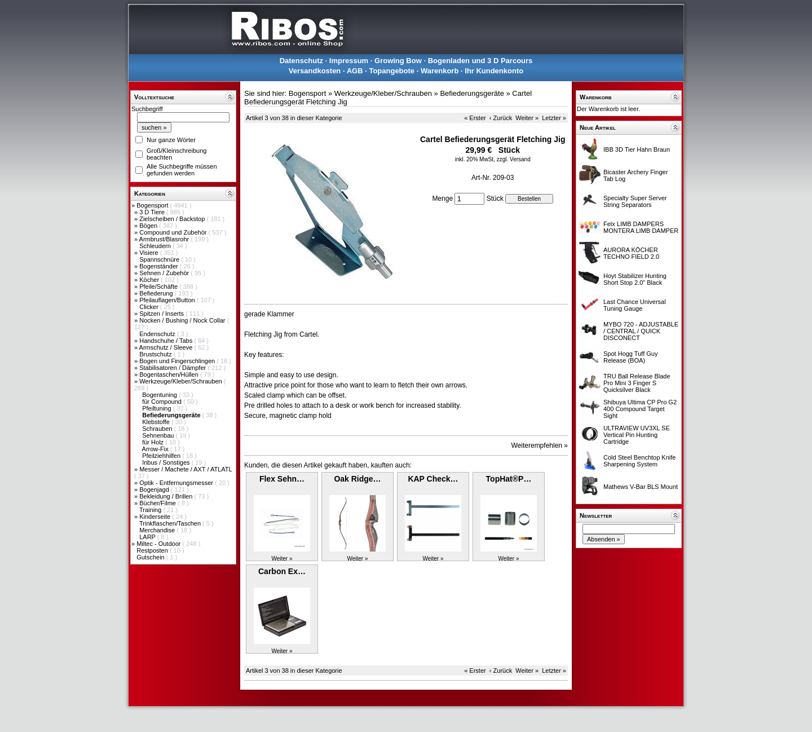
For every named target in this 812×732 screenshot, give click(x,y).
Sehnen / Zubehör (165, 273)
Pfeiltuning (157, 408)
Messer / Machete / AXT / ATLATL (185, 469)
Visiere (149, 252)
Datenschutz (301, 60)
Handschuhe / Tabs (166, 340)
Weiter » (527, 117)
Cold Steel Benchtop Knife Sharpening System (639, 461)
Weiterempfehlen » (539, 445)
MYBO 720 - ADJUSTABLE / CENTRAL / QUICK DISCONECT (640, 331)
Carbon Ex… (282, 571)
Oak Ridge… (357, 478)
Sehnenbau (158, 435)
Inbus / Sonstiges (166, 462)
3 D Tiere (152, 212)
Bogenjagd (155, 489)
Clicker (149, 306)
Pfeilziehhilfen (162, 455)
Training (151, 509)
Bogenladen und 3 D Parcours (480, 60)
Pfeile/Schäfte (159, 286)
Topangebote (391, 71)
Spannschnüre (160, 259)
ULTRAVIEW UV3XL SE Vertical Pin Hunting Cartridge (636, 435)
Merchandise (157, 530)
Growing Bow (398, 60)
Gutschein (151, 557)
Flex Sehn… (281, 478)
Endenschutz (158, 333)
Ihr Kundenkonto (494, 71)
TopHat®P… (509, 478)
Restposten (153, 550)
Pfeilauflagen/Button (168, 300)
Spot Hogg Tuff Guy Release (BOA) (630, 357)
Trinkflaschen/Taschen (170, 523)
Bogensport (153, 205)
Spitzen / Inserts (162, 313)
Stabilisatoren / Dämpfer (173, 367)
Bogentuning (160, 394)
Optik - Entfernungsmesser (177, 482)
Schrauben (158, 428)
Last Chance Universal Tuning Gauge (634, 305)
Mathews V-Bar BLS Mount (640, 486)
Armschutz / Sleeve (167, 347)
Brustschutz (156, 354)
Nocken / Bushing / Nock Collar (183, 320)
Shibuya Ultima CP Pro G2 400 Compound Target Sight (640, 409)
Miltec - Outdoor (159, 543)
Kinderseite (155, 516)
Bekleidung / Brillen (166, 496)
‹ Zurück (500, 117)
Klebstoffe (156, 421)
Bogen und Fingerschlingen (178, 361)
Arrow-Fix (156, 449)
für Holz (153, 442)
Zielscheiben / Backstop (172, 218)
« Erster (475, 117)
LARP (148, 536)
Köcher (150, 279)
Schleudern (156, 245)
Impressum (348, 60)
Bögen (149, 225)
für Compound (162, 401)
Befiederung (156, 293)
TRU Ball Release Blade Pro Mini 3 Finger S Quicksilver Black (636, 383)
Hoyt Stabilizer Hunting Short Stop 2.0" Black (635, 279)
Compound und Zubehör (173, 232)
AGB (355, 71)
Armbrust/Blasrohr (165, 239)
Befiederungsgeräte (472, 93)
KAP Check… (433, 478)
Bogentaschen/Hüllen (169, 374)
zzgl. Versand (514, 159)
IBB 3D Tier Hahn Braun (636, 149)
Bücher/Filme (158, 503)
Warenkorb (439, 71)
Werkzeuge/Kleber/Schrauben (181, 381)
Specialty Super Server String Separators (635, 201)
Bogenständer (159, 266)
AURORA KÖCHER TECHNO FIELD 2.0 (631, 253)
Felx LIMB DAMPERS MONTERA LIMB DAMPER (640, 227)
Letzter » (554, 117)
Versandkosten (315, 71)
